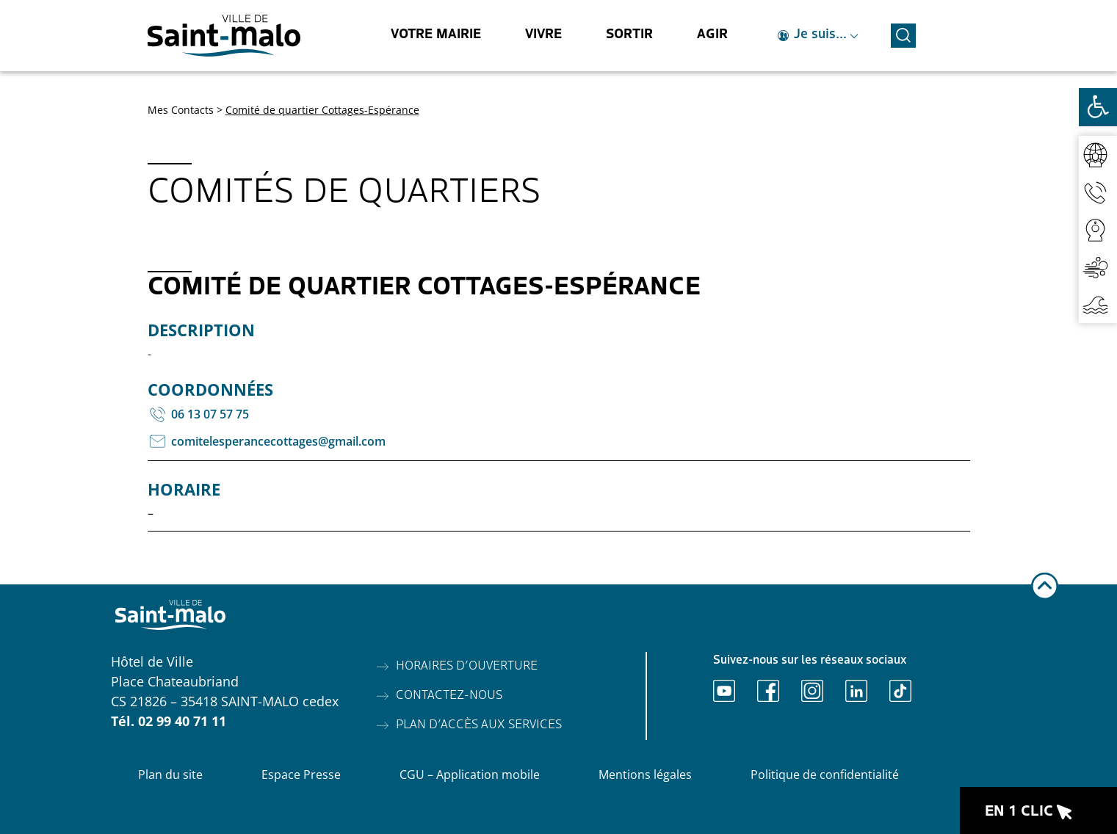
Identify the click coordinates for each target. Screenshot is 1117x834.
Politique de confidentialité (825, 774)
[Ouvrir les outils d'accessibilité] (1098, 107)
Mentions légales (645, 774)
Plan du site (170, 774)
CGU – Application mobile (470, 774)
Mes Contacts (181, 110)
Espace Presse (301, 774)
